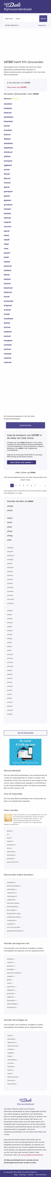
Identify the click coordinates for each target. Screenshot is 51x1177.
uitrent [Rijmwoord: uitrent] (9, 690)
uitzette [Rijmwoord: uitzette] (10, 575)
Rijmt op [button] (8, 19)
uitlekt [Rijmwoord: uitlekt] (9, 642)
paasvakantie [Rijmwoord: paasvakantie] (12, 862)
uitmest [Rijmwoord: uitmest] (10, 658)
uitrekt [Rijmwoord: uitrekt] (9, 682)
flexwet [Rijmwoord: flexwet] (7, 178)
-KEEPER (10, 1067)
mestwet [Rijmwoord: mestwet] (7, 362)
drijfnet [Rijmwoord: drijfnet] (7, 156)
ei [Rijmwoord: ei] (7, 834)
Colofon (31, 1175)
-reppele (10, 1053)
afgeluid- (10, 997)
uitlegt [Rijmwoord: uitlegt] (9, 638)
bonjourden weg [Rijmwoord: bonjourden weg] (13, 913)
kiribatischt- (11, 1007)
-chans (9, 1035)
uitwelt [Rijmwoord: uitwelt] (9, 706)
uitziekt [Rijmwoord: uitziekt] (10, 583)
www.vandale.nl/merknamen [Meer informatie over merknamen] (32, 1155)
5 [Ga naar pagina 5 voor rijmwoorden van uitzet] (27, 485)
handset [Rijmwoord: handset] (7, 209)
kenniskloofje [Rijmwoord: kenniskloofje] (12, 907)
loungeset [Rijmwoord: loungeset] (8, 340)
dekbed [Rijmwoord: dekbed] (7, 139)
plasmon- (10, 966)
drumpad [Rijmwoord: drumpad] (8, 161)
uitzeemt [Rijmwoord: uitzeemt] (10, 556)
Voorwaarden (40, 1175)
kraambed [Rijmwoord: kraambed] (8, 301)
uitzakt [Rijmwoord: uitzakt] (9, 714)
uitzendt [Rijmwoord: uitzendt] (10, 567)
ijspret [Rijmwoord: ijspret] (6, 231)
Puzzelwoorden (25, 425)
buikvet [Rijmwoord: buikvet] (7, 134)
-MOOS (10, 1070)
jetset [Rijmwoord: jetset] (6, 257)
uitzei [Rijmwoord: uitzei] (9, 527)
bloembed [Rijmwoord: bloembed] (8, 121)
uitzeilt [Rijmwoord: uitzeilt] (9, 563)
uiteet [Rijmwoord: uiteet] (9, 531)
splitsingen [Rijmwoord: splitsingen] (11, 889)
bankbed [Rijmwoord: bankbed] (8, 108)
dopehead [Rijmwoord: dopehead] (8, 148)
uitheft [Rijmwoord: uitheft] (9, 634)
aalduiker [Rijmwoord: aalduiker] (11, 882)
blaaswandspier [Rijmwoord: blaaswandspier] (13, 886)
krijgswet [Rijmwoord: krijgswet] (8, 305)
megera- (10, 976)
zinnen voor (18, 87)
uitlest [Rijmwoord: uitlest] (9, 646)
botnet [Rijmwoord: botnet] (7, 126)
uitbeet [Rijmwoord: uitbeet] (10, 611)
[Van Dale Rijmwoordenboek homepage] (13, 5)
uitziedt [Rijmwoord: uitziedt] (10, 579)
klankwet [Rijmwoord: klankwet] (8, 292)
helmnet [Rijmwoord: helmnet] (7, 218)
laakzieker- (11, 1000)
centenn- (10, 962)
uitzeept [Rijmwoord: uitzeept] (10, 559)
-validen (10, 1049)
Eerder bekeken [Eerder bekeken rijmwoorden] (11, 25)
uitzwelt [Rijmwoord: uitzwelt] (10, 595)
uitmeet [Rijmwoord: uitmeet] (10, 654)
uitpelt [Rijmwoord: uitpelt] (9, 670)
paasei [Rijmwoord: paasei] (9, 841)
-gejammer (11, 1042)
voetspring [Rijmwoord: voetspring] (11, 920)
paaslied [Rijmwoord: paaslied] (10, 859)
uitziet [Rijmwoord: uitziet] (10, 510)
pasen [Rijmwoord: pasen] (9, 831)
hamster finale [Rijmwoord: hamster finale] (12, 903)
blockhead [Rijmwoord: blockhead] (8, 117)
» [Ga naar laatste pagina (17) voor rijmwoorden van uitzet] (45, 485)
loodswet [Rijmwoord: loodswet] (8, 332)
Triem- (9, 983)
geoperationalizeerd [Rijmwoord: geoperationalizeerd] (15, 931)
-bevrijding (11, 1084)
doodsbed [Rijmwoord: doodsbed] (8, 143)
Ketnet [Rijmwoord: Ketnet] (7, 275)
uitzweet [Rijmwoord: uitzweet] (10, 591)
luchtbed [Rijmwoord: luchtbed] (7, 345)
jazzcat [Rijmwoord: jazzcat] (7, 253)
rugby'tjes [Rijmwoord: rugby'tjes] (11, 900)
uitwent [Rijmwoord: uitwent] (10, 710)
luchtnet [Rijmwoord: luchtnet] (7, 349)
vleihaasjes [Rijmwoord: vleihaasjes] (11, 896)
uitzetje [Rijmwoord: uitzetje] (10, 571)
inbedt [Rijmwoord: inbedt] (7, 240)
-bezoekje (11, 1039)
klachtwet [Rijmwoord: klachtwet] (8, 288)
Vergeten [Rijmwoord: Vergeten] (10, 924)
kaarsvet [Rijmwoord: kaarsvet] (8, 266)
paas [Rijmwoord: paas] (9, 838)
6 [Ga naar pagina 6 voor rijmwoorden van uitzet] (31, 485)
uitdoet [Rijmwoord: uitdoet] (10, 623)
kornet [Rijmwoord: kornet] (7, 296)
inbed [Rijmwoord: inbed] (6, 235)
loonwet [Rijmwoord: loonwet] (7, 336)
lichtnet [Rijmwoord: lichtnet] (7, 327)
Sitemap (22, 1175)
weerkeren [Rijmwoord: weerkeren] (11, 893)
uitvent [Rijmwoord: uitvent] (10, 702)
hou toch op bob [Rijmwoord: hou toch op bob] (13, 927)
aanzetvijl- (11, 987)
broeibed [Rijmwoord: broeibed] (8, 130)
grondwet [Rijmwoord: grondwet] (8, 204)
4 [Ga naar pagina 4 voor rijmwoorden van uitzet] (23, 485)
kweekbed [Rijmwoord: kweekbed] (8, 318)
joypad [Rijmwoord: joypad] (7, 261)
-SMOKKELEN (12, 1046)
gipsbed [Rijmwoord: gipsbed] (7, 200)
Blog (16, 1175)
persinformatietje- (14, 973)
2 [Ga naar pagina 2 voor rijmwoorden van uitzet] (15, 485)
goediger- (11, 969)
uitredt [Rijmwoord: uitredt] (9, 678)
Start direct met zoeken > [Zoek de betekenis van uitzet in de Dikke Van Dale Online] (21, 462)
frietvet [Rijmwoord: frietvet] (7, 183)
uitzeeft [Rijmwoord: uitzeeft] (10, 551)
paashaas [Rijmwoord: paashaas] (11, 845)
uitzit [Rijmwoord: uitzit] (9, 540)
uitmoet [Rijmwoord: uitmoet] (10, 666)
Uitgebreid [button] (42, 25)
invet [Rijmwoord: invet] (6, 248)
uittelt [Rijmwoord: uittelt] (9, 694)
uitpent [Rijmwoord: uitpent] (10, 674)
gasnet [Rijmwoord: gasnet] (7, 196)
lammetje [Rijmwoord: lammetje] (10, 852)
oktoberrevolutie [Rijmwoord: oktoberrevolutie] (13, 917)
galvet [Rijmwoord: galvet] (6, 187)
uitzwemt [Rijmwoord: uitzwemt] (10, 599)
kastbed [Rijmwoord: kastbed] (7, 270)
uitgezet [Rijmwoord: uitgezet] (10, 548)
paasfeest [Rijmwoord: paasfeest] (11, 855)
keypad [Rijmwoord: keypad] (7, 279)
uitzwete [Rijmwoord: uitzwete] (10, 603)
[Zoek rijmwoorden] (26, 18)
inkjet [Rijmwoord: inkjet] (6, 244)
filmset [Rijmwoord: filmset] (7, 174)
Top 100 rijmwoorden (25, 733)
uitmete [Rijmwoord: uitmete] (10, 662)
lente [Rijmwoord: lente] (9, 848)
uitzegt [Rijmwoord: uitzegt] (10, 506)
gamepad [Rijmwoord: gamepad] (8, 191)
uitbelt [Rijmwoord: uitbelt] (9, 615)
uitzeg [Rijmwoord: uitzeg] (9, 535)
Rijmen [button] (43, 19)
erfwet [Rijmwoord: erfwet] (7, 169)
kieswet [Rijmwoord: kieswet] (7, 283)
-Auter (9, 1073)
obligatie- (11, 990)
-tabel (9, 1056)
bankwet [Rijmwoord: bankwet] (8, 113)
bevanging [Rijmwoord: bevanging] (11, 910)
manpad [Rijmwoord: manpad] (7, 354)
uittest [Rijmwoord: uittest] (9, 698)
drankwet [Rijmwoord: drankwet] (8, 152)
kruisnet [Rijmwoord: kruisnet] (7, 310)
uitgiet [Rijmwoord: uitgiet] (9, 626)
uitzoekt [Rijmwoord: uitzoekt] (10, 587)
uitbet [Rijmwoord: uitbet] (9, 518)
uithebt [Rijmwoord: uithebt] (10, 630)
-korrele (10, 1063)
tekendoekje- (12, 1004)
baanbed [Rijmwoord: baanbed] (8, 104)
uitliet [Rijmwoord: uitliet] (9, 650)
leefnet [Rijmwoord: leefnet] (7, 323)
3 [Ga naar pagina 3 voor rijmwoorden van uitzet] (19, 485)
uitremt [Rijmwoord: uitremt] (10, 686)
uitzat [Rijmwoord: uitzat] (9, 522)
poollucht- (11, 994)
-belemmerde (12, 1077)
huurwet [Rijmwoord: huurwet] (7, 226)
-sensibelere (11, 1060)
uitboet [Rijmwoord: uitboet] (10, 618)
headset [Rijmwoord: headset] (7, 213)
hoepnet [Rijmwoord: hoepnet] (7, 222)
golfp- (9, 980)
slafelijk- (10, 959)
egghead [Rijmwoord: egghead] (8, 165)
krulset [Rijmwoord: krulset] (7, 314)
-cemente (10, 1080)
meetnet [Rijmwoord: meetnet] (7, 358)
